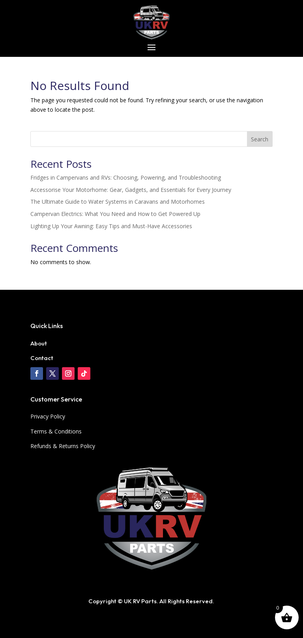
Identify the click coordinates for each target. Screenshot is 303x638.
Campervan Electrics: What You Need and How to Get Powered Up (115, 214)
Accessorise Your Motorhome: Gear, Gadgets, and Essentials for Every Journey (130, 189)
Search (259, 139)
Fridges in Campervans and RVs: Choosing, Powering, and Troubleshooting (125, 177)
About (38, 343)
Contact (41, 358)
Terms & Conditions (56, 431)
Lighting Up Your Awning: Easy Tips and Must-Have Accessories (111, 226)
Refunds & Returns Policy (62, 446)
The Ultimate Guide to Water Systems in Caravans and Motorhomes (117, 201)
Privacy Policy (47, 416)
